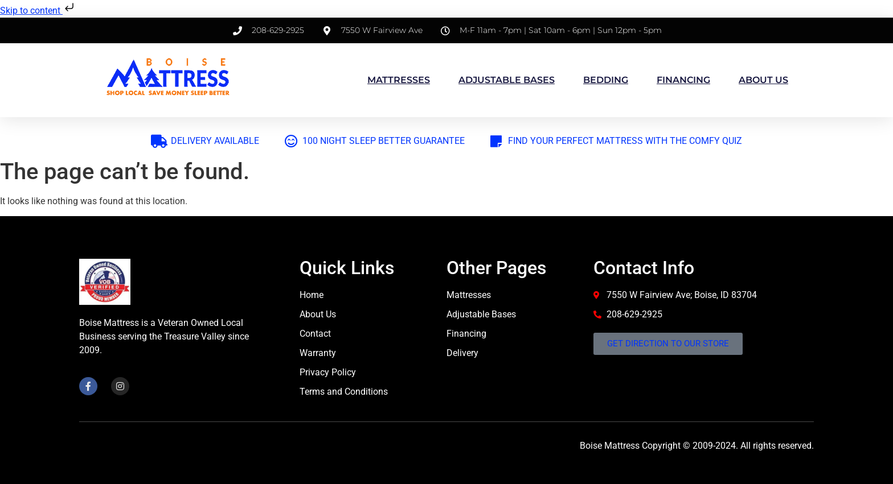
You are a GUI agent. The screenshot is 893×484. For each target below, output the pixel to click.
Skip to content (38, 10)
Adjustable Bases (506, 80)
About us (763, 80)
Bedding (605, 80)
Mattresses (398, 80)
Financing (683, 80)
